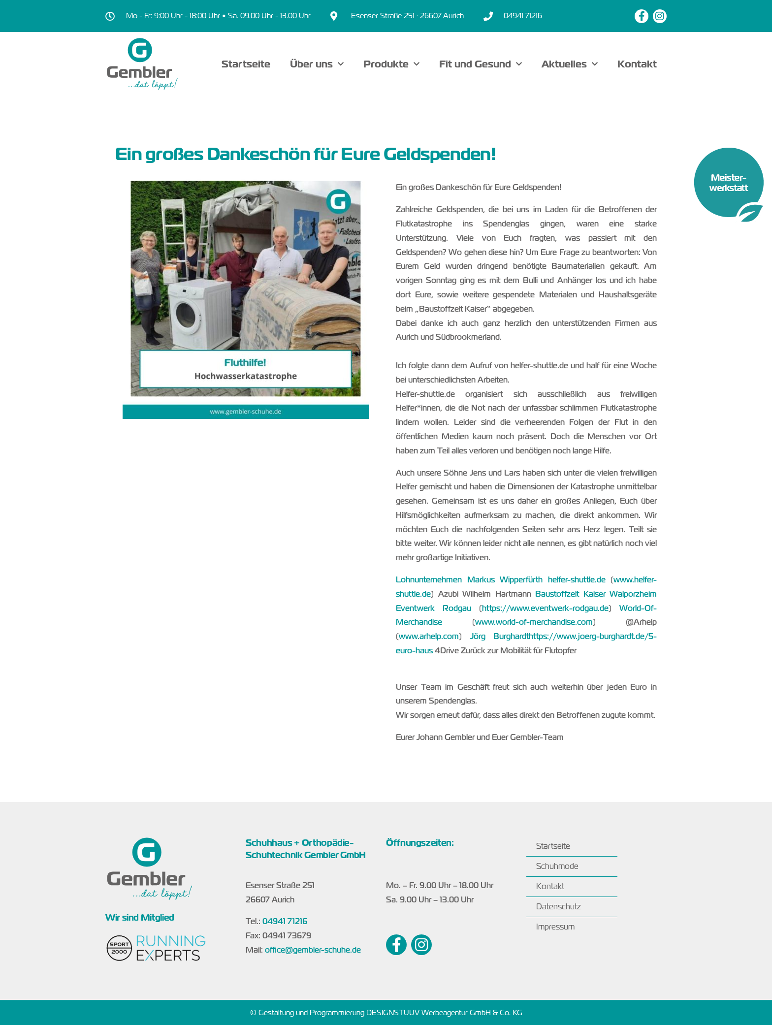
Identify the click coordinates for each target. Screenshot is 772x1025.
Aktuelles (570, 64)
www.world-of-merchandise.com (534, 622)
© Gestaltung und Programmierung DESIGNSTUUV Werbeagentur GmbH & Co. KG (386, 1012)
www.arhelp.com (429, 636)
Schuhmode (557, 866)
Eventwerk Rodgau (433, 608)
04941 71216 (284, 922)
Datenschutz (558, 906)
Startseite (246, 64)
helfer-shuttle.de (577, 580)
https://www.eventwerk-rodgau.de (545, 608)
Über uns (317, 64)
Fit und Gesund (480, 64)
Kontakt (637, 64)
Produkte (391, 64)
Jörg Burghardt (499, 636)
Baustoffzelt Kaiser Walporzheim (596, 594)
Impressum (555, 926)
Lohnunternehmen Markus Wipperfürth (469, 580)
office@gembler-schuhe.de (313, 950)
